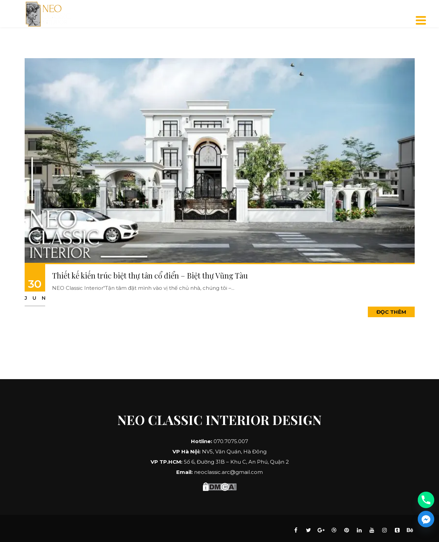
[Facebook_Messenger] (426, 519)
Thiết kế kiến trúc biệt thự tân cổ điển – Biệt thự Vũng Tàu (150, 275)
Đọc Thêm (391, 312)
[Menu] (420, 20)
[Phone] (426, 500)
